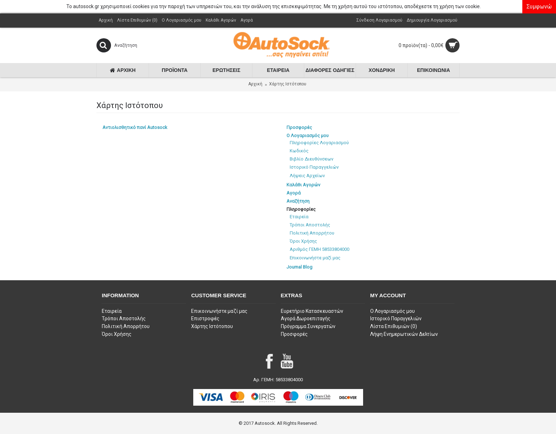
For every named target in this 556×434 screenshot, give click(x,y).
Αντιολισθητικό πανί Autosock (134, 127)
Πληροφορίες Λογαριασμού (319, 142)
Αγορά (294, 193)
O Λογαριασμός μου (392, 311)
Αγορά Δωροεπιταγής (305, 318)
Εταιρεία (299, 216)
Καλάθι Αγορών (303, 184)
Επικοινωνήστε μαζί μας (315, 257)
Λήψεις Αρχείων (307, 175)
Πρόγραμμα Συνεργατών (308, 326)
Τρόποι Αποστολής (310, 224)
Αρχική (255, 83)
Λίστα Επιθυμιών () (393, 326)
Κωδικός (299, 150)
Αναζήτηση (298, 201)
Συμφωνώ (539, 6)
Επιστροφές (205, 318)
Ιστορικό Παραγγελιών (314, 167)
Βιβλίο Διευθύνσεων (311, 159)
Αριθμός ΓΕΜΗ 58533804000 (319, 249)
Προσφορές (299, 127)
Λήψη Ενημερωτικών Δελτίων (404, 334)
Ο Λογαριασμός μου (308, 135)
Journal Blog (299, 267)
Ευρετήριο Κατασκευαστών (312, 311)
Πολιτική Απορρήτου (312, 233)
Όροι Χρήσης (303, 241)
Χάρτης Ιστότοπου (287, 83)
